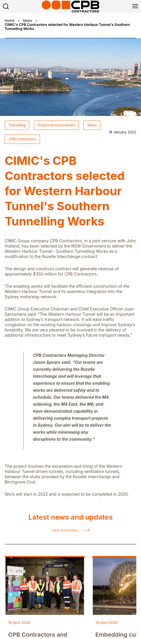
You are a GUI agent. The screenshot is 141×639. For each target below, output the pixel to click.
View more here (64, 530)
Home (10, 21)
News (27, 21)
